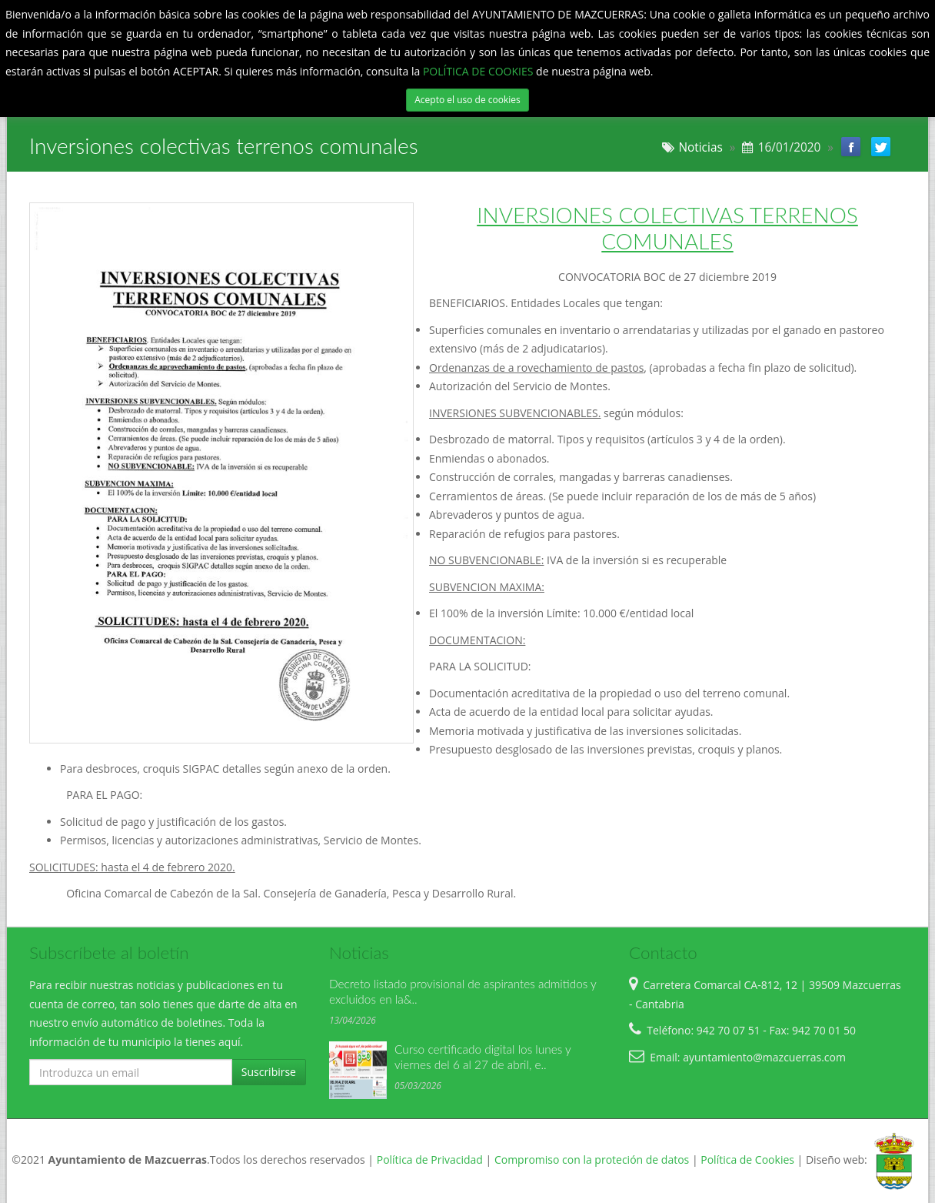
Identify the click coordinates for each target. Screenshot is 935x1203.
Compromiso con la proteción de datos (591, 1159)
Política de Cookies (747, 1159)
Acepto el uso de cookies (467, 99)
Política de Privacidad (430, 1159)
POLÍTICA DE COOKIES (479, 71)
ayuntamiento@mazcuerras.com (764, 1057)
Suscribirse (268, 1071)
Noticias (700, 147)
